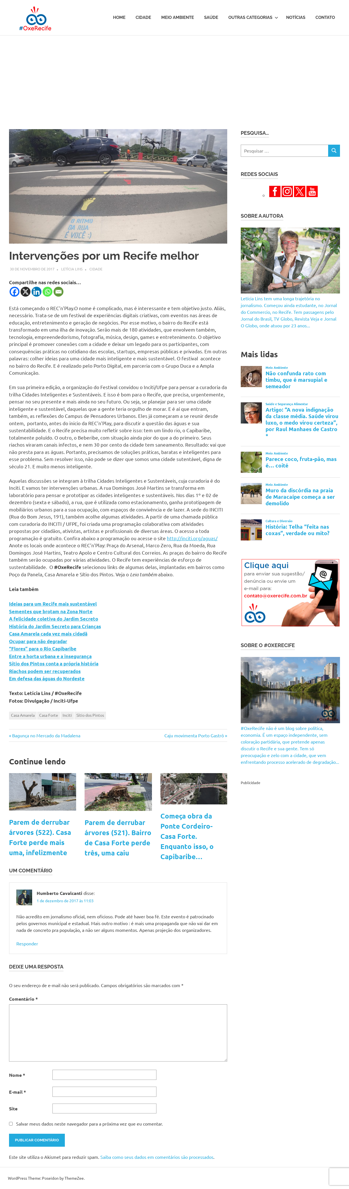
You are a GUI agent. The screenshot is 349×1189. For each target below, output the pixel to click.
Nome (17, 1075)
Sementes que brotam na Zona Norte (50, 611)
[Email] (58, 292)
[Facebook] (14, 292)
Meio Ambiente (177, 17)
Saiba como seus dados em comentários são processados (156, 1157)
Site (13, 1108)
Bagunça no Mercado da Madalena (46, 735)
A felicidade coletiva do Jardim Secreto (53, 619)
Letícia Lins (72, 268)
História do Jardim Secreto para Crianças (55, 626)
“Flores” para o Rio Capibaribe (42, 649)
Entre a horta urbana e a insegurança (50, 656)
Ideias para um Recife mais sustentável (53, 604)
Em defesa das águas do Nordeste (47, 678)
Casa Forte (48, 715)
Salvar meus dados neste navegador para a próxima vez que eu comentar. (89, 1123)
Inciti (67, 715)
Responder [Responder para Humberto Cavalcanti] (27, 943)
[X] (25, 292)
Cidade (143, 17)
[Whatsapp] (47, 292)
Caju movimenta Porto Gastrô (194, 735)
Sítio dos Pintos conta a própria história (53, 664)
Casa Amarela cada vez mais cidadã (48, 634)
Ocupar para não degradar (38, 641)
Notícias (295, 17)
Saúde (211, 17)
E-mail (17, 1092)
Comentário (23, 999)
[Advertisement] (174, 77)
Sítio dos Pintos (90, 715)
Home (119, 17)
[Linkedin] (36, 292)
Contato (325, 17)
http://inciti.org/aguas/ (192, 538)
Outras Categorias (253, 17)
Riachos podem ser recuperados (45, 671)
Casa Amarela (23, 715)
